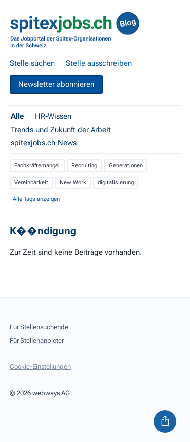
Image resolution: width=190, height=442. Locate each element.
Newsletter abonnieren (56, 84)
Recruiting (84, 165)
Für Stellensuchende (39, 327)
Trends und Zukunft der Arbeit (61, 129)
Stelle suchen (32, 63)
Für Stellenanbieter (37, 340)
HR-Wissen (53, 116)
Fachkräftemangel (37, 165)
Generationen (126, 165)
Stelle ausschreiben (99, 63)
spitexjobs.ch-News (44, 142)
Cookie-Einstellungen (40, 366)
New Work (73, 182)
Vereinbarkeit (31, 182)
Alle (17, 116)
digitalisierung (116, 182)
